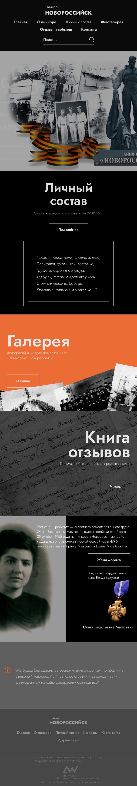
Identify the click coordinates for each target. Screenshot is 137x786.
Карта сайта (111, 732)
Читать (115, 486)
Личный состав (78, 22)
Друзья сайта (68, 740)
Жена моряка (109, 560)
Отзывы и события (56, 29)
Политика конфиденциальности (78, 778)
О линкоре (46, 22)
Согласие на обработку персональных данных (68, 782)
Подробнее (68, 229)
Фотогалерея (112, 22)
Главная (20, 22)
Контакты (89, 29)
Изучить (23, 381)
